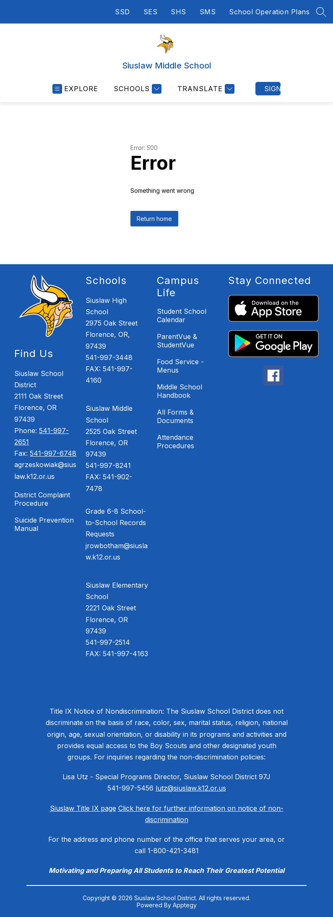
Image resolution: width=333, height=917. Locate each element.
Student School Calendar (181, 315)
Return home (154, 218)
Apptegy (185, 905)
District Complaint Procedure (42, 499)
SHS (178, 12)
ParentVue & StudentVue (177, 340)
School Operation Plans (269, 12)
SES (150, 12)
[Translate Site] (204, 89)
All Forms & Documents (175, 416)
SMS (208, 12)
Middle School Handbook (179, 391)
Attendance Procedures (175, 441)
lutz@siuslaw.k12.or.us (191, 788)
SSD (122, 12)
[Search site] (321, 12)
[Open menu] (75, 89)
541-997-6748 (53, 453)
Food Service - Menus (180, 365)
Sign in (272, 88)
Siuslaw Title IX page (83, 808)
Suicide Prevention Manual (44, 524)
